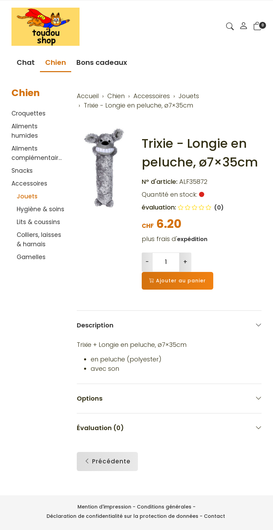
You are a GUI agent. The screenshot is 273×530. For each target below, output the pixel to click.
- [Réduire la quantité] (147, 262)
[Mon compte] (243, 26)
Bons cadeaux (101, 62)
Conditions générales (164, 506)
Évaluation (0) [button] (169, 428)
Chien (55, 62)
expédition (192, 239)
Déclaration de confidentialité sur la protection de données (122, 516)
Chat (26, 62)
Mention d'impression (104, 506)
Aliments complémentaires (38, 153)
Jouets (27, 196)
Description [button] (169, 325)
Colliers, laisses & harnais (39, 239)
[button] (230, 27)
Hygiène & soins (40, 209)
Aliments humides (24, 131)
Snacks (22, 170)
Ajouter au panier (177, 280)
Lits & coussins (38, 222)
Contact (214, 516)
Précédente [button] (107, 461)
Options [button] (169, 398)
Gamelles (31, 257)
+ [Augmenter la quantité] (185, 262)
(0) (201, 208)
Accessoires (29, 183)
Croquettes (28, 113)
